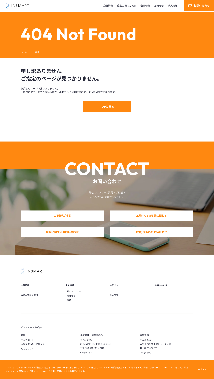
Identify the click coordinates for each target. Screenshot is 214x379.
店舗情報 (25, 285)
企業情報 (70, 285)
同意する (202, 369)
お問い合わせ (199, 6)
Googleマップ (28, 348)
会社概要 (71, 295)
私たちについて (74, 291)
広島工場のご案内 (30, 294)
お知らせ (115, 285)
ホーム (24, 52)
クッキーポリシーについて (162, 367)
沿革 (69, 300)
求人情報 (115, 294)
